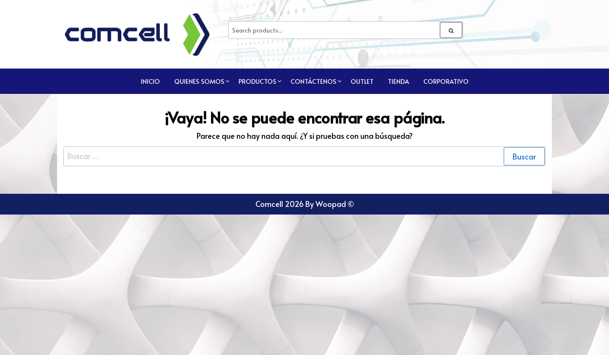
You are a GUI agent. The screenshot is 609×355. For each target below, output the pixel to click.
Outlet (362, 81)
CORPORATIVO (446, 81)
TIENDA (398, 81)
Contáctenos (313, 81)
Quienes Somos (199, 81)
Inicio (150, 81)
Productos (257, 81)
